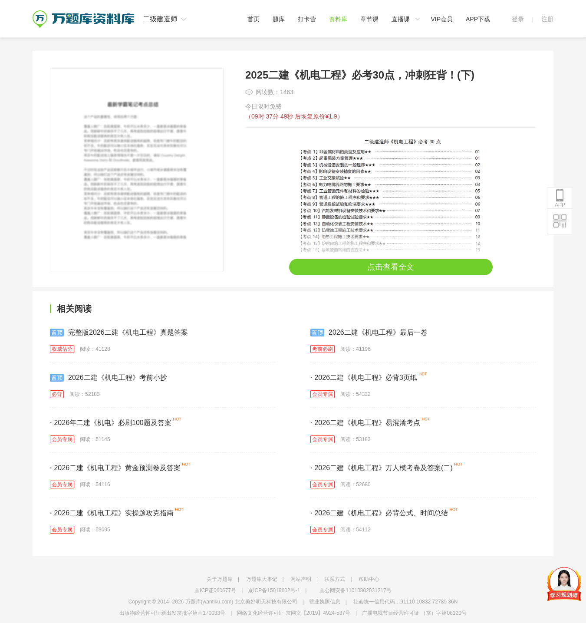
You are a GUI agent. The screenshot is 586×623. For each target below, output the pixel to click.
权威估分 (62, 349)
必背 (57, 394)
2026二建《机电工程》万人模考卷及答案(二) (381, 467)
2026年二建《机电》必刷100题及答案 (110, 422)
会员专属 (322, 394)
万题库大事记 (261, 579)
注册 (547, 19)
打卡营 (307, 19)
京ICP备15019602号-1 (274, 590)
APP (560, 198)
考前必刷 (322, 349)
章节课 (369, 19)
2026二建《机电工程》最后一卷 (369, 332)
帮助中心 (369, 579)
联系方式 (334, 579)
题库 (279, 19)
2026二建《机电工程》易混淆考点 (365, 422)
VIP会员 (442, 19)
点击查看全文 (390, 267)
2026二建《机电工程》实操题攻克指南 (112, 513)
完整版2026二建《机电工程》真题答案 (119, 332)
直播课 (401, 19)
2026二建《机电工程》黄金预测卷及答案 (115, 467)
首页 (253, 19)
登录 (518, 19)
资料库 (338, 19)
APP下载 (478, 19)
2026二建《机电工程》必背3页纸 (363, 377)
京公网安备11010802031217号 (355, 590)
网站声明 (300, 579)
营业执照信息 (324, 602)
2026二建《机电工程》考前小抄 (108, 378)
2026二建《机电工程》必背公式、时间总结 (379, 513)
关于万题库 (220, 579)
